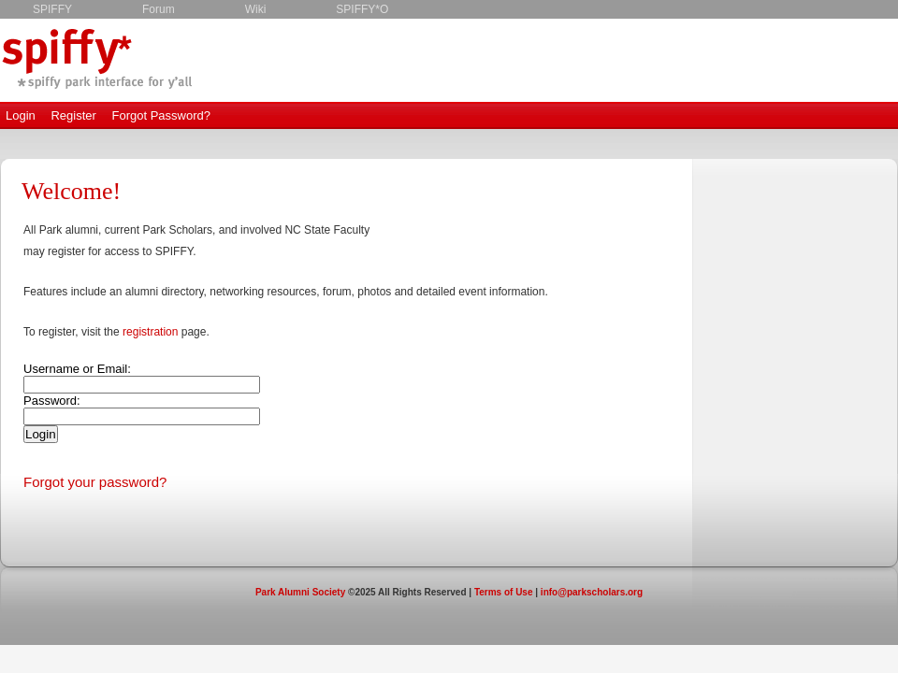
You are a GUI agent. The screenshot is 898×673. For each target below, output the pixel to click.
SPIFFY (52, 9)
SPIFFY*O (362, 9)
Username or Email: (77, 369)
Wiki (256, 9)
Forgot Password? (160, 115)
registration (150, 331)
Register (73, 115)
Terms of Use (503, 592)
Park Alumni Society (300, 592)
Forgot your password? (95, 482)
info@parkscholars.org (592, 592)
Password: (51, 401)
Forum (158, 9)
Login (21, 115)
